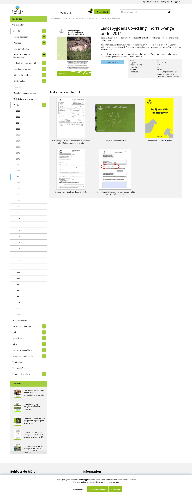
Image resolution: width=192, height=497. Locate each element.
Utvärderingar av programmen (25, 99)
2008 (18, 218)
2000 (18, 266)
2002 (18, 254)
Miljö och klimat (18, 338)
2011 (18, 200)
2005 (18, 236)
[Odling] (44, 344)
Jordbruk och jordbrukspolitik (24, 63)
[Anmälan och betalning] (44, 374)
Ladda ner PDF (112, 62)
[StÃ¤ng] (44, 30)
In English (165, 2)
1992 (18, 314)
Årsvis (16, 105)
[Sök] (106, 11)
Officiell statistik (19, 81)
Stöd (14, 332)
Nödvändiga (115, 489)
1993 (18, 308)
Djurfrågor (17, 43)
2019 (18, 153)
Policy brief (17, 87)
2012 (18, 194)
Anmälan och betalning (21, 374)
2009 (18, 212)
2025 (18, 117)
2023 (18, 129)
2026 (18, 111)
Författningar (17, 362)
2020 (18, 147)
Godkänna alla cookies (97, 489)
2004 (18, 242)
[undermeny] (44, 36)
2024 (18, 123)
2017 (18, 165)
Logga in (176, 2)
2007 (18, 224)
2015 (19, 177)
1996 (18, 290)
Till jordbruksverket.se (150, 2)
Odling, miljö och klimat (22, 75)
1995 (18, 296)
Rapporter (16, 31)
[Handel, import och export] (44, 356)
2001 (18, 260)
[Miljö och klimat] (44, 338)
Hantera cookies (78, 489)
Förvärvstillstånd (18, 368)
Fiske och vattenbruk (21, 49)
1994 (18, 302)
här (117, 482)
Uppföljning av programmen (24, 93)
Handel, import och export (22, 356)
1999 (18, 272)
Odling (14, 344)
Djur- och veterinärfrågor (22, 350)
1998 (18, 278)
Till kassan (163, 12)
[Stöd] (44, 332)
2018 (18, 159)
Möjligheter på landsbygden (23, 326)
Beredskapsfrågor (20, 37)
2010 (18, 206)
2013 (18, 188)
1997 (18, 284)
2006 (18, 230)
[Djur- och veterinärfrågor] (44, 350)
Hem (51, 18)
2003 (18, 248)
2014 (18, 183)
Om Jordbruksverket (20, 320)
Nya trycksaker (18, 25)
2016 (18, 171)
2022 (18, 135)
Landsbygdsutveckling (22, 69)
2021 (18, 141)
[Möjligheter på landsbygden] (44, 326)
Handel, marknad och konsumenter (21, 56)
